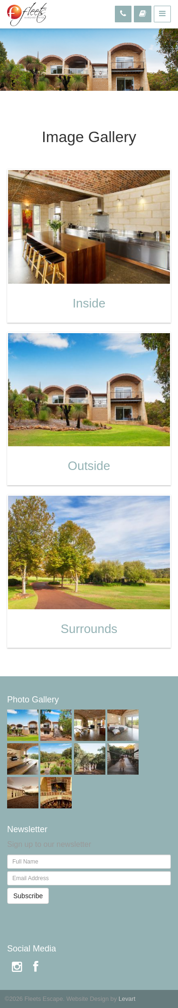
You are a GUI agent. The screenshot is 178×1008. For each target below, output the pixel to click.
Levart (127, 998)
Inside (89, 303)
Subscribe (28, 896)
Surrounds (89, 628)
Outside (89, 465)
